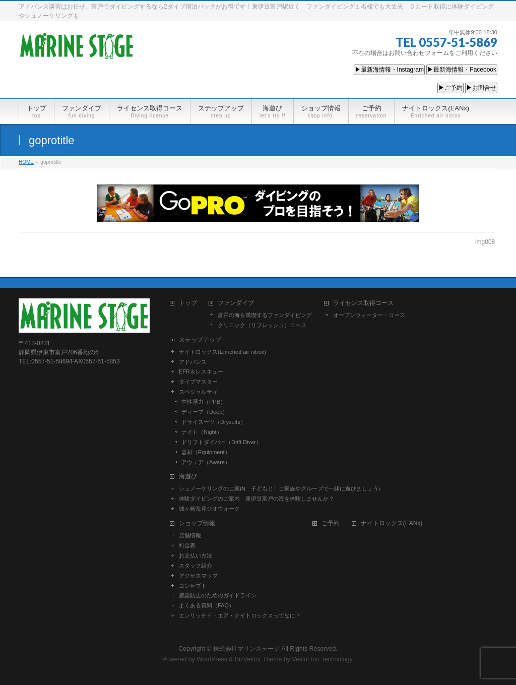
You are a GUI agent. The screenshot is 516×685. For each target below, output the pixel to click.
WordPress (212, 659)
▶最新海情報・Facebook (461, 69)
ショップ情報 (197, 523)
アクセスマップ (198, 576)
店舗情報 (190, 535)
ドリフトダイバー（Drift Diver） (221, 442)
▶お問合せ (481, 87)
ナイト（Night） (201, 432)
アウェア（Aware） (205, 462)
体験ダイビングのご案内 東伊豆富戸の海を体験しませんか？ (256, 498)
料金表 (187, 545)
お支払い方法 (195, 555)
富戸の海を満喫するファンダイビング (265, 315)
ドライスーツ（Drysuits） (213, 422)
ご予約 (330, 523)
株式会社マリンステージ (246, 648)
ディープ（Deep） (204, 412)
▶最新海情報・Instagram (389, 69)
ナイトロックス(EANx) (392, 523)
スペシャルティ (198, 392)
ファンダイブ (236, 303)
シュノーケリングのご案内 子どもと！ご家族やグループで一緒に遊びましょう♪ (280, 488)
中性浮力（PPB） (203, 402)
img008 (485, 241)
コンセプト (193, 586)
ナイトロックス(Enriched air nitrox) (222, 352)
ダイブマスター (198, 382)
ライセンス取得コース (363, 303)
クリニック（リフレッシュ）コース (262, 325)
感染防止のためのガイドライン (217, 595)
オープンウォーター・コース (369, 315)
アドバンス (193, 362)
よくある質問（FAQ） (206, 605)
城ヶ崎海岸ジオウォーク (209, 509)
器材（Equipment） (205, 452)
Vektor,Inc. (306, 659)
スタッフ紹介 (195, 566)
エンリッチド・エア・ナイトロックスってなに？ (240, 615)
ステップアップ (200, 340)
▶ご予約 (450, 87)
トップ (188, 303)
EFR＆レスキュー (201, 371)
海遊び (188, 476)
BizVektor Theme (258, 659)
